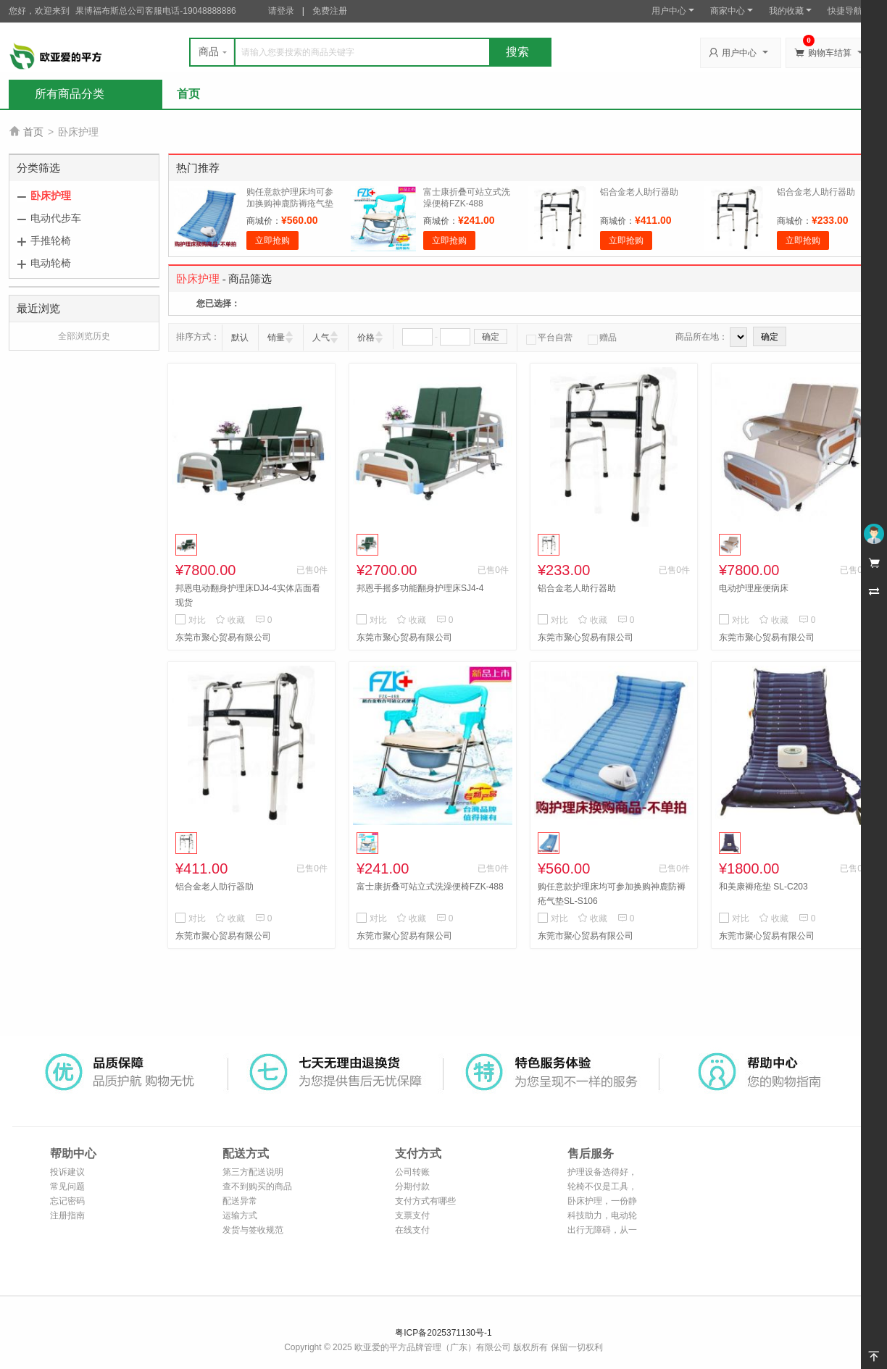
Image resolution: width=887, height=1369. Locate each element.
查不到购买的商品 (257, 1186)
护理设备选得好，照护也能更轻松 (602, 1173)
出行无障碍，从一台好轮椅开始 (602, 1231)
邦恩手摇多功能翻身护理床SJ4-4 (420, 588)
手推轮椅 (50, 240)
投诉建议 (67, 1172)
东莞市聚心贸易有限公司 (223, 637)
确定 (490, 337)
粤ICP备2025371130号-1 (443, 1333)
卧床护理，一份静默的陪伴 (602, 1202)
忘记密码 (67, 1201)
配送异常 (239, 1201)
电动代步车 (55, 218)
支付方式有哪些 (425, 1201)
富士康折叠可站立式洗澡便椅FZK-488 (430, 887)
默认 (240, 337)
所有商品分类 (69, 94)
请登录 (281, 11)
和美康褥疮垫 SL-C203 (763, 887)
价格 (366, 337)
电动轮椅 (50, 263)
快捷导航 (849, 11)
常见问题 (67, 1186)
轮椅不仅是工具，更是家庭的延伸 (602, 1187)
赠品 (602, 337)
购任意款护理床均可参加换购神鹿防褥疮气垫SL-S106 (289, 203)
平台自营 (549, 337)
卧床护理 (50, 195)
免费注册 (329, 11)
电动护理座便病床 (753, 588)
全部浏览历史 (84, 336)
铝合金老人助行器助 (639, 192)
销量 (276, 337)
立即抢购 (272, 240)
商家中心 (731, 11)
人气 (321, 337)
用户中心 (672, 11)
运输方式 (239, 1215)
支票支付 (412, 1215)
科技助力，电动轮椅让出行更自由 (602, 1216)
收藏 (230, 620)
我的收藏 (790, 11)
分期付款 (412, 1186)
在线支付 (412, 1230)
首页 (188, 94)
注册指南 (67, 1215)
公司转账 (412, 1172)
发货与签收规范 (252, 1230)
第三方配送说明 (252, 1172)
